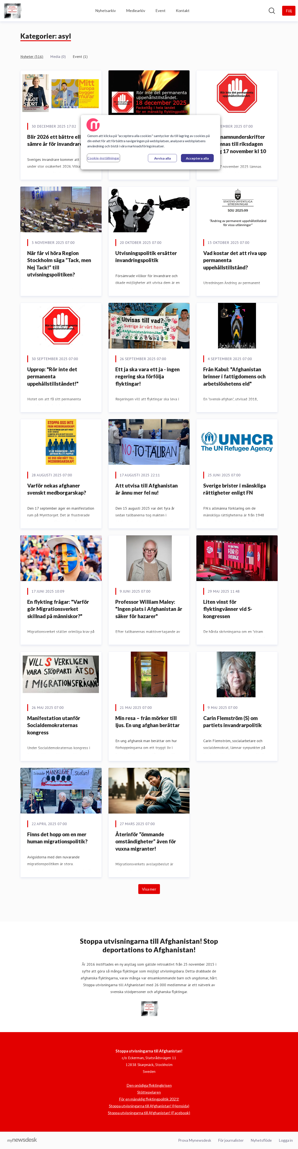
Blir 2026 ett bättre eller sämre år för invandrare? (56, 140)
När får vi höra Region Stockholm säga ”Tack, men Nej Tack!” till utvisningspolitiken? (59, 264)
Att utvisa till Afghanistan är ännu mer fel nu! (146, 489)
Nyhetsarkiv (105, 10)
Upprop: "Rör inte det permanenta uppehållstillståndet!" (52, 376)
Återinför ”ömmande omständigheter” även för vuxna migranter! (145, 841)
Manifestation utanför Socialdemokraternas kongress (53, 725)
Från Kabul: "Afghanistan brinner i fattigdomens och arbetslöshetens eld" (234, 376)
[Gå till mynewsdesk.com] (22, 1140)
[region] (150, 142)
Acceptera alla (197, 158)
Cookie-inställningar (103, 158)
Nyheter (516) (31, 56)
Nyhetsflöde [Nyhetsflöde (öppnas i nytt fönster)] (261, 1140)
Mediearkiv (135, 10)
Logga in (286, 1140)
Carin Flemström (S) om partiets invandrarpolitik (232, 721)
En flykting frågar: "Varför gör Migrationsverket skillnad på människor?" (58, 609)
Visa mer (149, 889)
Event (160, 10)
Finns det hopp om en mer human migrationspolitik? (57, 838)
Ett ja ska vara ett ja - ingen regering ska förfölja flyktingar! (147, 376)
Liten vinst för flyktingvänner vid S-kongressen (227, 609)
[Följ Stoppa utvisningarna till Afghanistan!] (288, 11)
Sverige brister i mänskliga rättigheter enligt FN (234, 489)
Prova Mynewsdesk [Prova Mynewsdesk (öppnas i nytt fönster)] (194, 1140)
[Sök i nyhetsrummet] (271, 10)
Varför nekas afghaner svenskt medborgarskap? (56, 489)
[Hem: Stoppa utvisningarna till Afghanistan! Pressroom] (12, 11)
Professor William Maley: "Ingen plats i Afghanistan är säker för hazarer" (148, 609)
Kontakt (183, 10)
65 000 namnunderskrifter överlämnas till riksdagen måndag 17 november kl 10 (234, 144)
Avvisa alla (162, 158)
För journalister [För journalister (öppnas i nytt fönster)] (231, 1140)
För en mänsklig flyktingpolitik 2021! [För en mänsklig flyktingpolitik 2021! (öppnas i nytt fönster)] (149, 1099)
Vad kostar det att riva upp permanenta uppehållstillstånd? (234, 260)
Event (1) (80, 56)
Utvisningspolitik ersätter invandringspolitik (146, 256)
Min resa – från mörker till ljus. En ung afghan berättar (147, 721)
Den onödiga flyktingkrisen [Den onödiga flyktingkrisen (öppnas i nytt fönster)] (149, 1085)
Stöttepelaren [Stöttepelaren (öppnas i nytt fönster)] (149, 1092)
